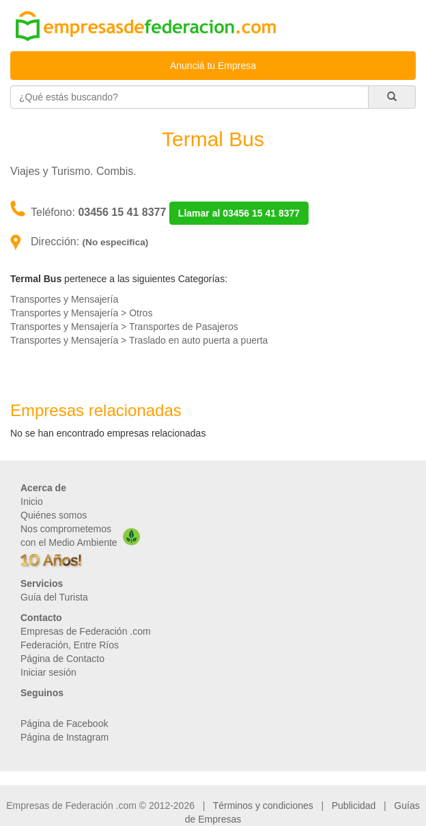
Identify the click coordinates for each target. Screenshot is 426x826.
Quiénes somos (53, 515)
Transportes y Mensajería (64, 299)
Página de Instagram (64, 737)
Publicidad (354, 805)
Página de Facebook (64, 723)
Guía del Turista (54, 597)
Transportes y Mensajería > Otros (81, 312)
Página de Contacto (62, 658)
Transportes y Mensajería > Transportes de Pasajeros (124, 326)
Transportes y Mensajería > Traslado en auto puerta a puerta (139, 340)
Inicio (31, 501)
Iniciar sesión (48, 672)
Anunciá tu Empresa (213, 65)
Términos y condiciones (263, 805)
